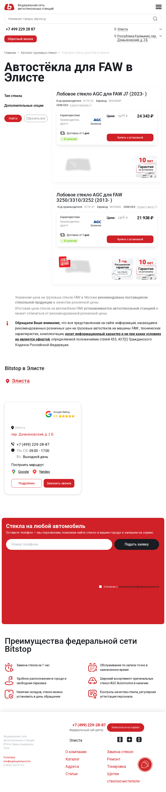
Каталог (72, 757)
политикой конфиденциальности (138, 585)
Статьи (71, 772)
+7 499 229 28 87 (20, 29)
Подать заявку (137, 543)
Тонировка (116, 765)
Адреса (72, 765)
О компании (75, 750)
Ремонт (113, 757)
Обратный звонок (20, 39)
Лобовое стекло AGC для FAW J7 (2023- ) (101, 94)
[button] (20, 380)
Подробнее (27, 481)
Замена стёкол (120, 750)
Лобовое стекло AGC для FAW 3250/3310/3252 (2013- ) (89, 197)
